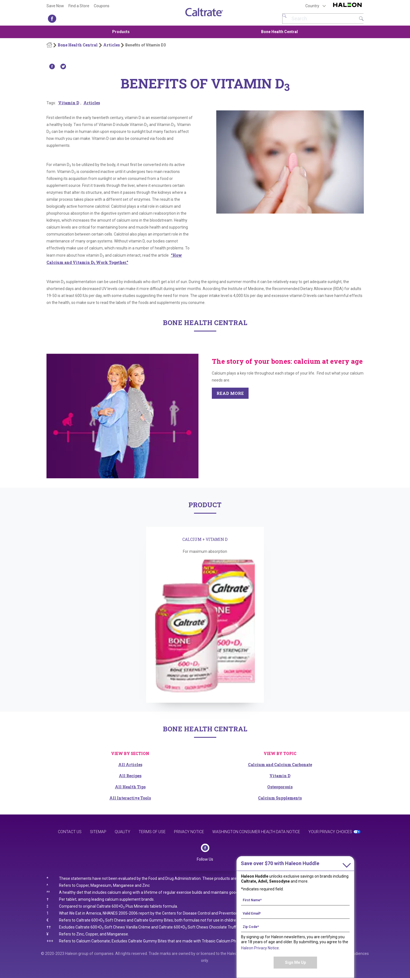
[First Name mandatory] (295, 899)
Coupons (101, 6)
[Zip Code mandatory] (295, 926)
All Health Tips (130, 786)
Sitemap (98, 832)
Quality (122, 832)
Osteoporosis (280, 786)
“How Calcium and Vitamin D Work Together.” (114, 259)
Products (121, 31)
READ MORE (230, 393)
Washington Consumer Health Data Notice (256, 832)
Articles (111, 45)
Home (49, 45)
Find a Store (78, 6)
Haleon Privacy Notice (260, 948)
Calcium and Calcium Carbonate (280, 764)
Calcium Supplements (280, 798)
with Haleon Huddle (280, 863)
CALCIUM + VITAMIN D (205, 539)
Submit (361, 18)
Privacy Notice (189, 832)
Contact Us (70, 832)
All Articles (130, 764)
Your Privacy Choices (330, 832)
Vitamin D (68, 102)
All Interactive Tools (130, 798)
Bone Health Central (279, 31)
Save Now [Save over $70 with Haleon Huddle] (55, 6)
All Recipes (130, 775)
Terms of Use (152, 832)
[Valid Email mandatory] (295, 913)
